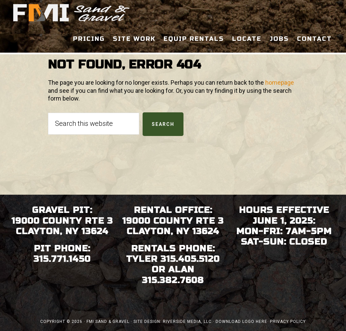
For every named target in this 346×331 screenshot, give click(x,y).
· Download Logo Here (240, 321)
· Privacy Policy (286, 321)
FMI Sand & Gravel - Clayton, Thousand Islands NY (71, 13)
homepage (279, 82)
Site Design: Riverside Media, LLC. (173, 321)
